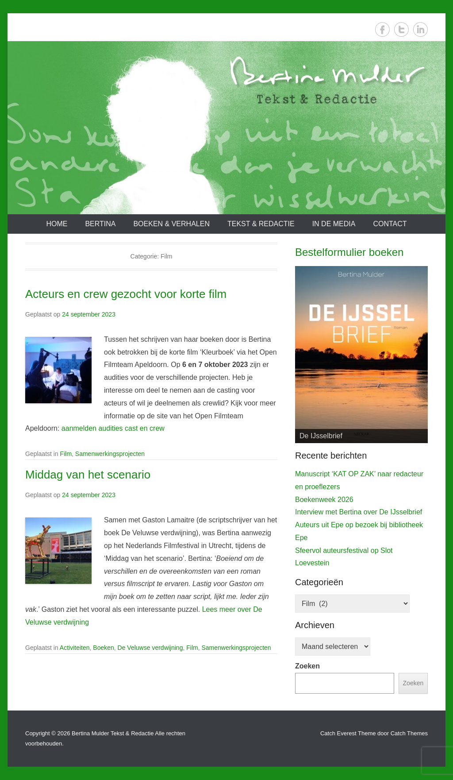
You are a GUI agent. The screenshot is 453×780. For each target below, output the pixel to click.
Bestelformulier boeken (349, 252)
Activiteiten (75, 647)
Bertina (100, 224)
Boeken (103, 647)
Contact (390, 224)
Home (56, 224)
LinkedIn (420, 29)
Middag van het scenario (87, 474)
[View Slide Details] (361, 354)
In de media (334, 224)
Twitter (401, 29)
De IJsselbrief (320, 436)
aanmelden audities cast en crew (113, 428)
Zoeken (307, 666)
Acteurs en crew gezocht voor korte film (125, 294)
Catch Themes (409, 733)
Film (66, 453)
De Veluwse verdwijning (150, 647)
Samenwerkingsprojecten (110, 453)
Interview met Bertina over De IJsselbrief (358, 512)
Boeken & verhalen (171, 224)
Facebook (382, 29)
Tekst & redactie (261, 224)
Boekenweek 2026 (324, 499)
